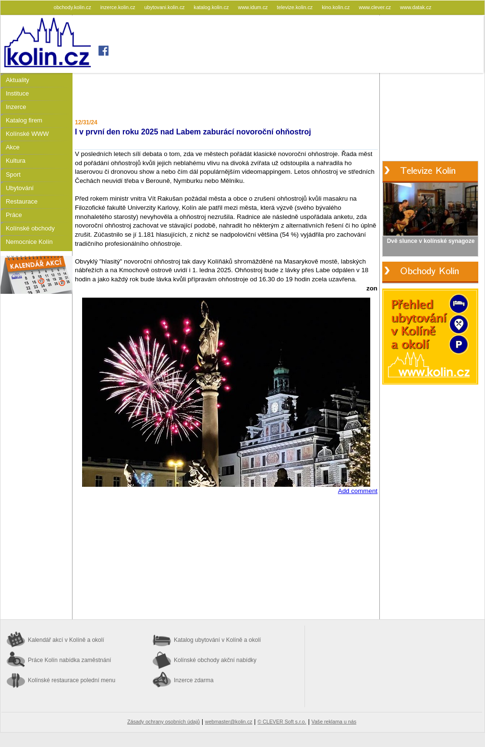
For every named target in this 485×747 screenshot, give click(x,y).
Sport (13, 174)
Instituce (17, 93)
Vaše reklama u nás (334, 721)
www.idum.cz (253, 7)
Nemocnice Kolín (29, 241)
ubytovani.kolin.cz (165, 7)
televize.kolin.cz (296, 7)
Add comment (357, 490)
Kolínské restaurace (71, 680)
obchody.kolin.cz (73, 7)
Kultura (15, 160)
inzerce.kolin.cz (118, 7)
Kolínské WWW (27, 133)
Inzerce (16, 106)
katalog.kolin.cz (212, 7)
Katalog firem (24, 120)
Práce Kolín (69, 660)
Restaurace (21, 201)
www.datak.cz (415, 7)
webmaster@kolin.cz (228, 721)
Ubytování (20, 188)
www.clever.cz (375, 7)
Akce (13, 147)
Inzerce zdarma (194, 680)
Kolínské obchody (30, 228)
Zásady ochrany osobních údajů (163, 721)
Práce (14, 214)
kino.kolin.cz (336, 7)
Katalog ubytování (217, 640)
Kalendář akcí (66, 640)
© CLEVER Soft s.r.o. (281, 721)
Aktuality (17, 80)
